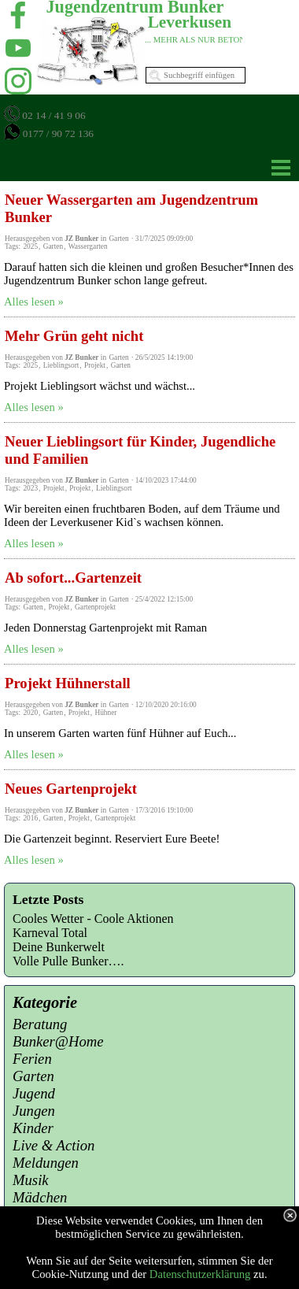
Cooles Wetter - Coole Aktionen (93, 918)
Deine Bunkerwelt (59, 947)
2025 (30, 246)
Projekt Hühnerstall (68, 683)
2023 (30, 488)
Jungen (34, 1110)
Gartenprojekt (95, 607)
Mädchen (40, 1197)
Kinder (33, 1128)
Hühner (105, 713)
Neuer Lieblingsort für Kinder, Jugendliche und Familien (140, 450)
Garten (53, 246)
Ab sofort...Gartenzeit (73, 577)
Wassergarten (88, 246)
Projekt (94, 365)
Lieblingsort (61, 365)
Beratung (40, 1024)
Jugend (34, 1093)
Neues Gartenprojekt (71, 788)
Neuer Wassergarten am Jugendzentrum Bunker (131, 208)
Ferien (32, 1058)
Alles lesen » (34, 301)
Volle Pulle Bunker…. (68, 961)
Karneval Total (50, 932)
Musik (31, 1180)
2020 (30, 713)
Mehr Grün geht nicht (74, 336)
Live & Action (53, 1145)
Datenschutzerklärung (200, 1274)
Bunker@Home (58, 1041)
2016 (30, 818)
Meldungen (46, 1162)
